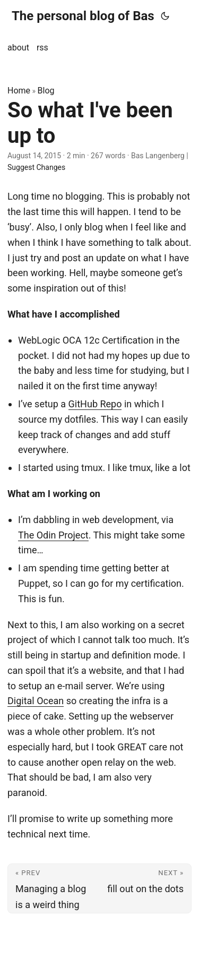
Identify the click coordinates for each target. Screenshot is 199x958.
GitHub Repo (95, 403)
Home (18, 90)
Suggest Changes (36, 167)
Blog (46, 90)
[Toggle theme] (165, 16)
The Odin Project (53, 535)
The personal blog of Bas (83, 15)
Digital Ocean (35, 700)
